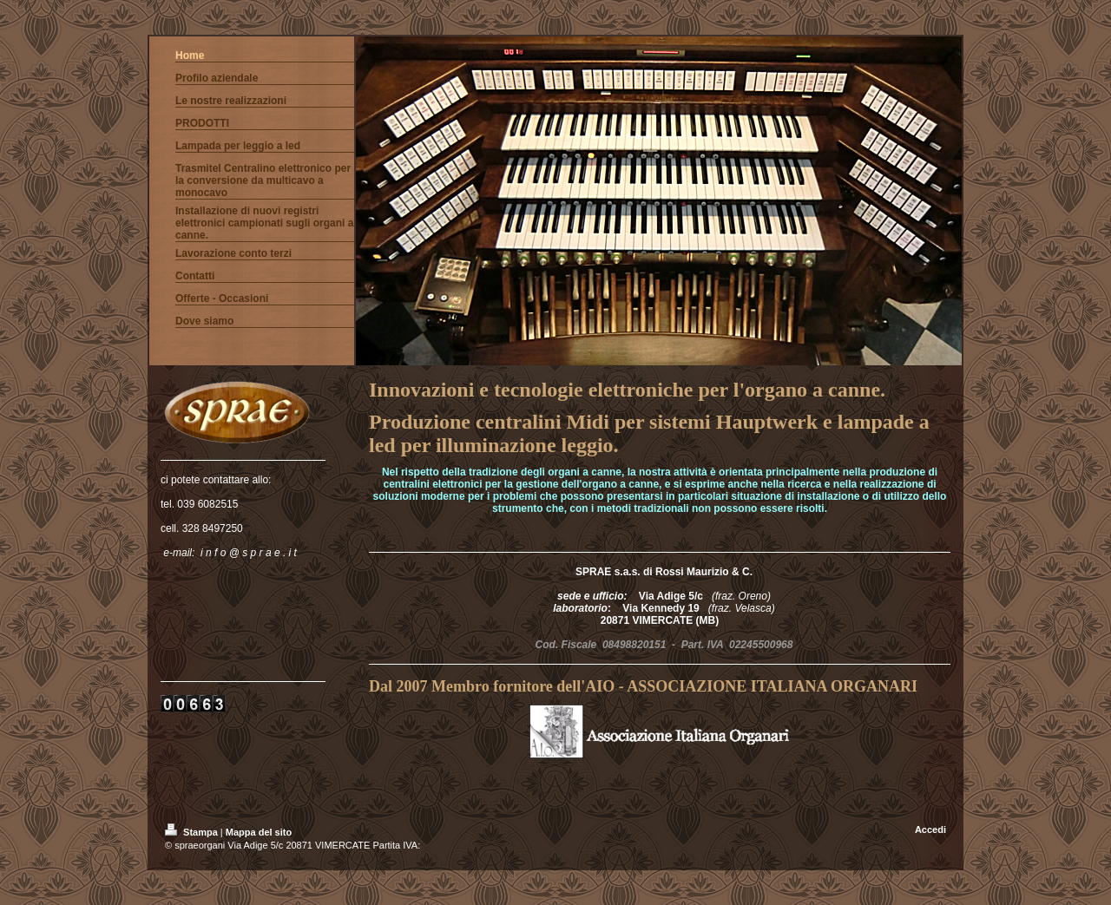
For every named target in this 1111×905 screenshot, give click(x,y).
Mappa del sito (259, 832)
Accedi (930, 829)
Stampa (192, 832)
